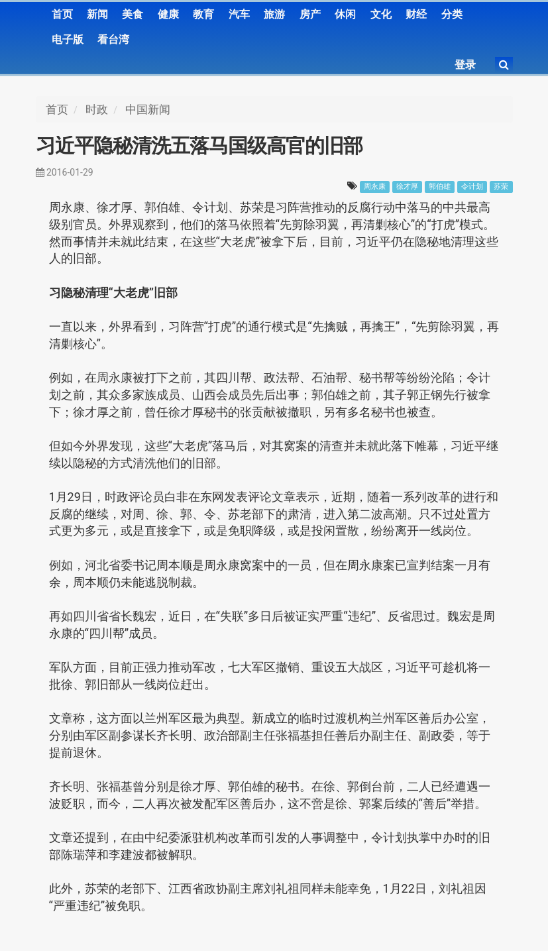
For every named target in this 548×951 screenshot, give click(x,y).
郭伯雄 (440, 186)
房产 (310, 14)
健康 (168, 14)
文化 (381, 14)
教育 (203, 14)
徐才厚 (407, 186)
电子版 (67, 39)
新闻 (97, 14)
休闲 (345, 14)
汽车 (239, 14)
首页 (62, 14)
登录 (465, 64)
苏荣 (501, 186)
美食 (132, 14)
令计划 (472, 186)
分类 (452, 14)
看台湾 (113, 39)
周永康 (375, 186)
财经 (416, 14)
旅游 (274, 14)
